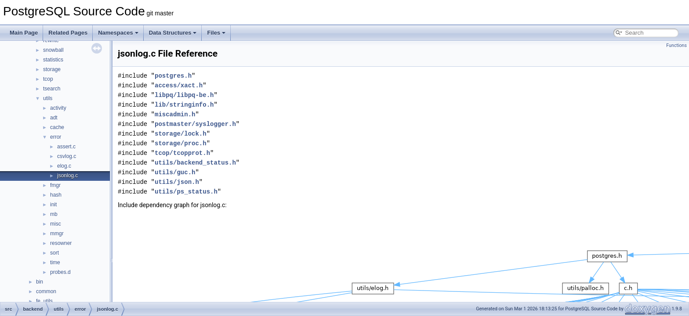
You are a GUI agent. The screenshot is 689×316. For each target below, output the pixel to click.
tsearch (51, 89)
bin (39, 282)
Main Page (24, 32)
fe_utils (44, 301)
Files (216, 32)
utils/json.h (177, 182)
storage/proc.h (181, 143)
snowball (53, 50)
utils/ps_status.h (186, 191)
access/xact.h (179, 85)
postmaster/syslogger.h (195, 124)
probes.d (60, 272)
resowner (61, 243)
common (46, 291)
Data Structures (173, 32)
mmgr (57, 233)
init (53, 204)
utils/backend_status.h (195, 162)
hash (56, 195)
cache (57, 127)
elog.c (64, 166)
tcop (48, 79)
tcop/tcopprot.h (182, 153)
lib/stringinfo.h (184, 105)
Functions (676, 45)
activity (58, 108)
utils (47, 98)
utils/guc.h (175, 172)
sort (54, 253)
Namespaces (118, 32)
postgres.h (173, 76)
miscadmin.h (175, 114)
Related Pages (67, 32)
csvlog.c (66, 156)
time (55, 262)
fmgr (55, 185)
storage (52, 69)
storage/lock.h (181, 133)
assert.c (66, 147)
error (55, 137)
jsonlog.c (67, 175)
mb (54, 214)
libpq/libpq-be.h (184, 95)
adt (54, 118)
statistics (53, 60)
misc (55, 224)
